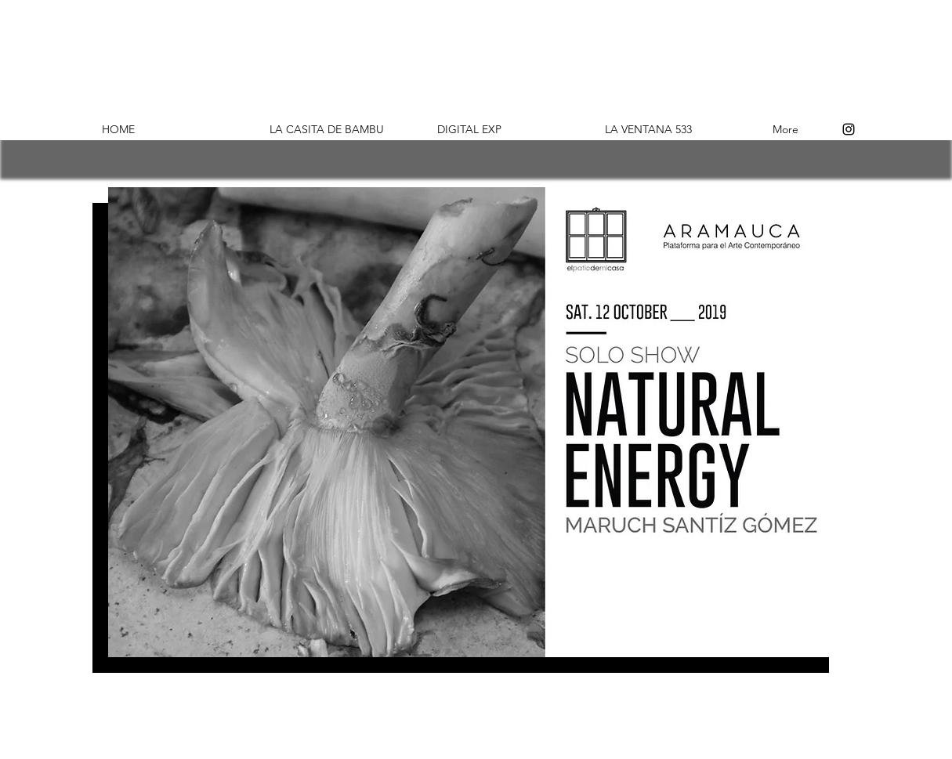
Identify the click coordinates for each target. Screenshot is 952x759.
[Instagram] (848, 129)
